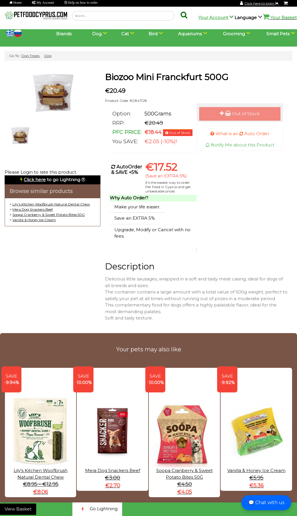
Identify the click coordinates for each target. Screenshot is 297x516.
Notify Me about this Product (239, 145)
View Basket (18, 509)
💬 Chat (266, 502)
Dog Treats (30, 56)
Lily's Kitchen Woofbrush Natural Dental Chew (51, 204)
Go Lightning (97, 509)
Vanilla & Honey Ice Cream (34, 220)
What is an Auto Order (239, 133)
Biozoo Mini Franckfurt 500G (166, 77)
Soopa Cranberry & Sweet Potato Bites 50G (48, 214)
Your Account (213, 17)
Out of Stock (240, 113)
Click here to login (261, 3)
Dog (48, 56)
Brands (64, 33)
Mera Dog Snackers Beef (32, 209)
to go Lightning (52, 179)
